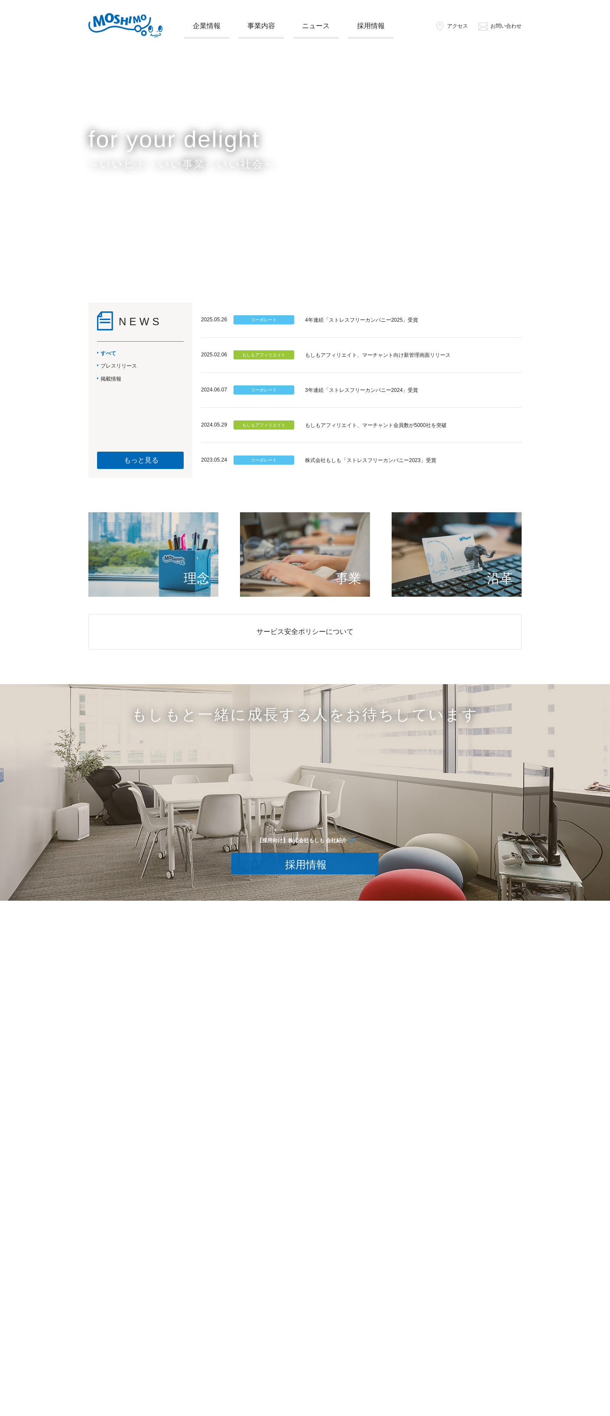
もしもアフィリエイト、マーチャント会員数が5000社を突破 (376, 425)
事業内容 (261, 25)
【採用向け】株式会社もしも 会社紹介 (302, 840)
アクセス (451, 26)
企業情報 (207, 25)
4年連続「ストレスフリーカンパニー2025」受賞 (361, 320)
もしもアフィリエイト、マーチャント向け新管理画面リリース (378, 355)
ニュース (316, 25)
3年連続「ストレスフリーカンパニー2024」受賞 (361, 390)
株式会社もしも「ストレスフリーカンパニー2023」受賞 (370, 460)
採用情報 (371, 25)
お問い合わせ (500, 26)
